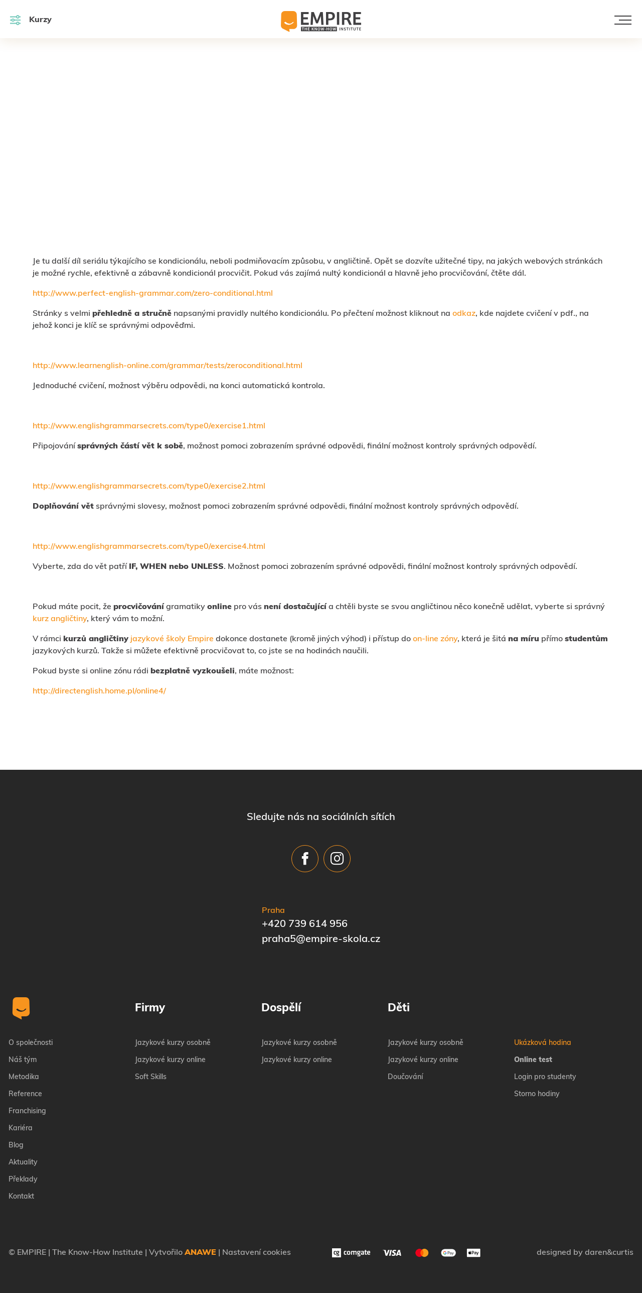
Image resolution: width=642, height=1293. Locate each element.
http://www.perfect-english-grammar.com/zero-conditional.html (153, 294)
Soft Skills (151, 1077)
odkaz (463, 314)
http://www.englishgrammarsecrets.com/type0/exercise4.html (149, 547)
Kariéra (21, 1128)
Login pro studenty (545, 1077)
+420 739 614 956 (305, 924)
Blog (16, 1145)
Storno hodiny (537, 1094)
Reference (25, 1094)
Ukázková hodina (542, 1043)
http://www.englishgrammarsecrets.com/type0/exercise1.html (149, 426)
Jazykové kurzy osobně (173, 1043)
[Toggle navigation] (623, 20)
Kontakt (21, 1197)
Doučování (405, 1077)
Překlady (23, 1180)
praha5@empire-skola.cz (321, 939)
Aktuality (23, 1162)
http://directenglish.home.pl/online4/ (99, 691)
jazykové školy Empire (172, 639)
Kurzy (31, 20)
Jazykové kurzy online (170, 1060)
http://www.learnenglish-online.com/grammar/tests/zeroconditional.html (167, 366)
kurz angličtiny (60, 619)
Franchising (27, 1111)
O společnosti (31, 1043)
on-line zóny (435, 639)
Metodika (24, 1077)
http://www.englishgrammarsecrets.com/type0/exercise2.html (149, 487)
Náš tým (23, 1060)
